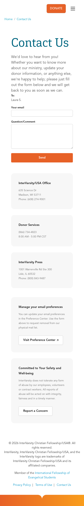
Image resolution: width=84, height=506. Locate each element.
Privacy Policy (22, 485)
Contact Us (24, 19)
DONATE (56, 8)
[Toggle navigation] (73, 8)
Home (8, 19)
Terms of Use (43, 485)
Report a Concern (35, 411)
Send (42, 157)
